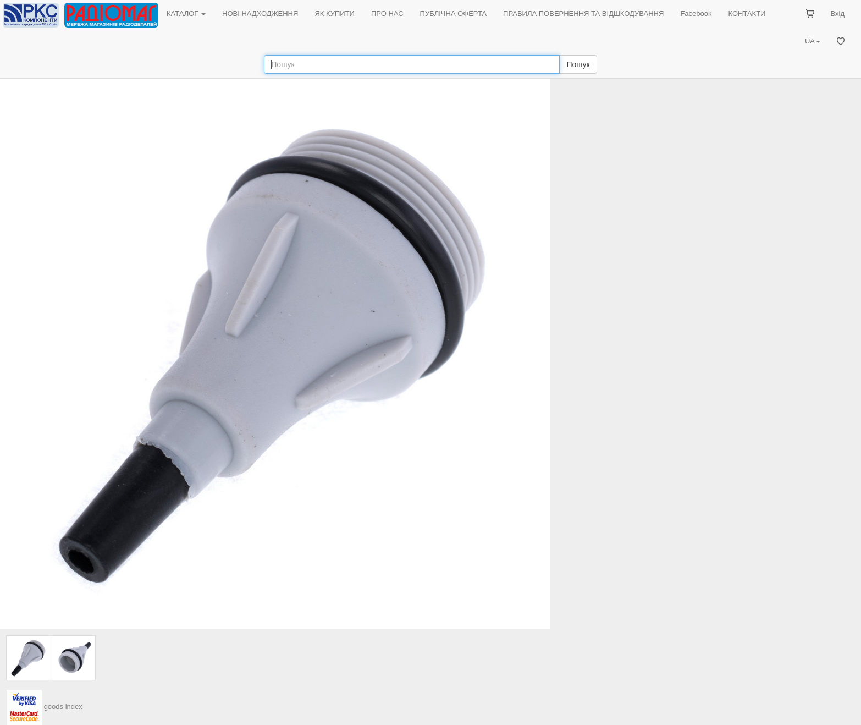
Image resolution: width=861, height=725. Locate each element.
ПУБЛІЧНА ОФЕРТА (453, 13)
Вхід (838, 13)
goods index (63, 706)
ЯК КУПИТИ (334, 13)
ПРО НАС (387, 13)
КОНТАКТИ (746, 13)
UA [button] (812, 41)
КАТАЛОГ (186, 13)
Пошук (577, 64)
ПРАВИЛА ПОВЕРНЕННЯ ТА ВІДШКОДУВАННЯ (583, 13)
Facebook (695, 13)
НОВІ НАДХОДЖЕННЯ (260, 13)
